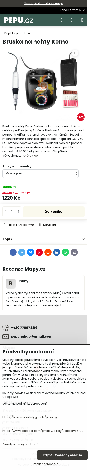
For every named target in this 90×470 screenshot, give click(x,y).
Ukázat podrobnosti (45, 464)
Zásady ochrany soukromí (20, 444)
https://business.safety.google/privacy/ (29, 417)
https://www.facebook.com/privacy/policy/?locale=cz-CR (42, 431)
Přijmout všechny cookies (62, 455)
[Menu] (82, 20)
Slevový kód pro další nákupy (43, 3)
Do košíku (54, 211)
